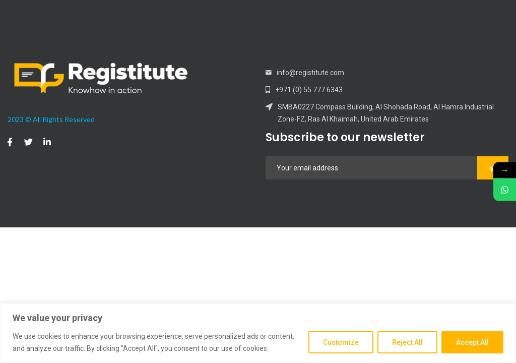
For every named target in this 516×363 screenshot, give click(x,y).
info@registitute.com (310, 73)
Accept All (472, 342)
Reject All (407, 342)
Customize (341, 342)
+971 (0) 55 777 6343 (309, 90)
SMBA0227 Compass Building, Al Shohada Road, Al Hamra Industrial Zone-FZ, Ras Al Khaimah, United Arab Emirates (386, 113)
